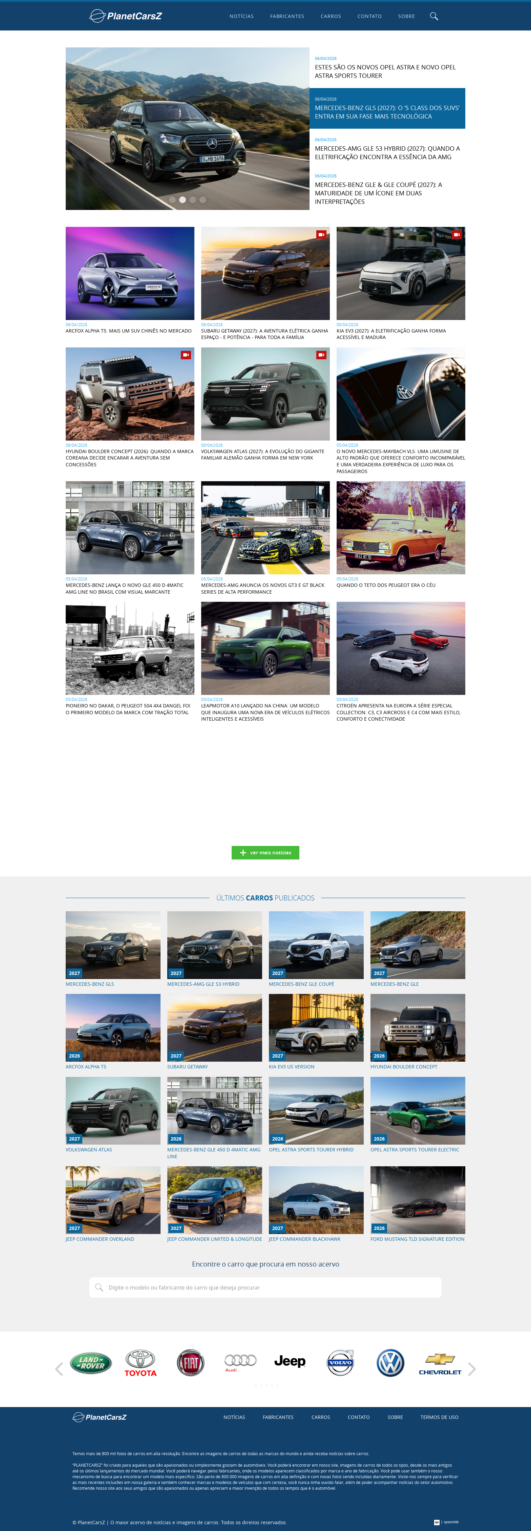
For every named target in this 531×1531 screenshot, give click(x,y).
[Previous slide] (59, 1369)
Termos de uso (440, 1417)
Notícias (242, 16)
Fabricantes (287, 16)
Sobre (406, 16)
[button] (172, 199)
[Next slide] (472, 1369)
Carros (331, 16)
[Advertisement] (130, 779)
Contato (370, 16)
